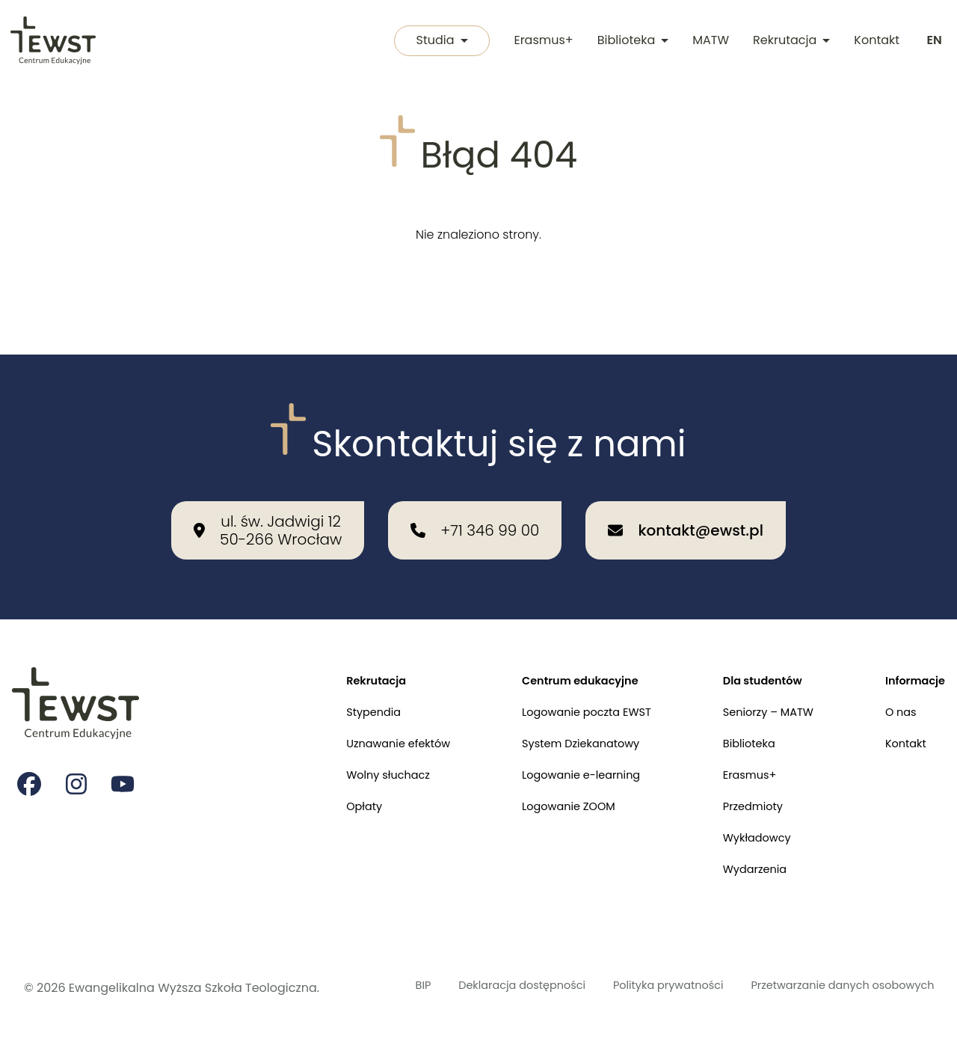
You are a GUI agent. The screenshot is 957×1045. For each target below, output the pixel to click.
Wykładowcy (744, 815)
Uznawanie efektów (362, 712)
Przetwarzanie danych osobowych (797, 978)
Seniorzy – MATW (757, 678)
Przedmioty (740, 781)
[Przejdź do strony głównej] (54, 42)
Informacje (911, 643)
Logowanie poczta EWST (563, 678)
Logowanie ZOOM (543, 781)
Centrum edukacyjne (556, 643)
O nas (895, 678)
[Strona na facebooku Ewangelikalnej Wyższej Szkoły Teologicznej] (30, 749)
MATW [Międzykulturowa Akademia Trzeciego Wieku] (708, 41)
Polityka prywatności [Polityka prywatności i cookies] (617, 978)
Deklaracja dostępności (448, 978)
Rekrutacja (789, 41)
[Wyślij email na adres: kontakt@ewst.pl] (685, 492)
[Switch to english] (933, 42)
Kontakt (874, 41)
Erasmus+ (540, 41)
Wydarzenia (742, 850)
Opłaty (325, 781)
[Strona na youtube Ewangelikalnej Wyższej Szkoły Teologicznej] (126, 749)
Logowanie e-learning (557, 747)
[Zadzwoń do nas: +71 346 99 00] (474, 492)
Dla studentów (750, 643)
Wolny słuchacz (351, 747)
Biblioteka (630, 41)
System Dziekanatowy (557, 712)
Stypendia (335, 678)
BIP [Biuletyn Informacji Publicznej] (373, 969)
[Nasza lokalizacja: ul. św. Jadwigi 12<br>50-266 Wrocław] (267, 492)
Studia (436, 41)
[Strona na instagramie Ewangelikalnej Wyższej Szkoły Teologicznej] (78, 749)
